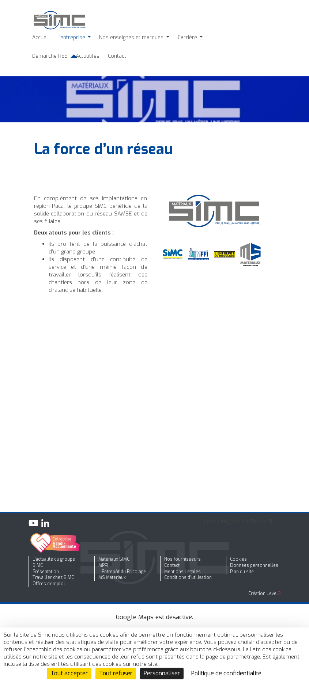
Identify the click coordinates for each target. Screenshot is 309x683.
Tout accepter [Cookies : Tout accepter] (69, 673)
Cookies (238, 559)
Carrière (188, 37)
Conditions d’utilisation (188, 577)
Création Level (264, 593)
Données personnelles (254, 565)
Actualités (87, 56)
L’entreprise (72, 37)
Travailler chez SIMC (53, 577)
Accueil (40, 37)
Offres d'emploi (49, 584)
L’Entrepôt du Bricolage (122, 572)
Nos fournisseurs (182, 559)
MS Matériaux (112, 577)
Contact (117, 56)
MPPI (103, 565)
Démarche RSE (49, 56)
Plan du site (242, 572)
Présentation (46, 572)
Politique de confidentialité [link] (226, 673)
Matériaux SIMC (113, 559)
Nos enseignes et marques (132, 37)
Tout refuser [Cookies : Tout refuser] (115, 673)
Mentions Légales (182, 572)
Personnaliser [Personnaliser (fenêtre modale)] (162, 673)
